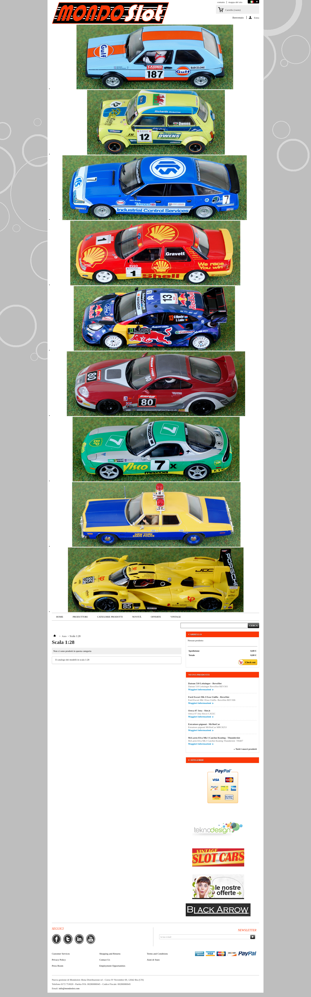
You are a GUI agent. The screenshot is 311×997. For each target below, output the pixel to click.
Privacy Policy (59, 959)
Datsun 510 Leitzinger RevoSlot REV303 (208, 686)
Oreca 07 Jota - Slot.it (199, 710)
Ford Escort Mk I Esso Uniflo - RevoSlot (208, 697)
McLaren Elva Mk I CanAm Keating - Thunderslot (214, 737)
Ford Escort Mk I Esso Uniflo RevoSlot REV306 (211, 700)
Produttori (80, 616)
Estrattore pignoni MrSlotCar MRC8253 (207, 727)
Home (59, 616)
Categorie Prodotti (110, 616)
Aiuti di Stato (153, 959)
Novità (136, 616)
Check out (248, 662)
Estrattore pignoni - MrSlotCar (204, 724)
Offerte (156, 616)
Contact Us (104, 959)
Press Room (57, 965)
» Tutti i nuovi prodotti (245, 749)
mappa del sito (235, 2)
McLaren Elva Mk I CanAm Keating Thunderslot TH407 (215, 740)
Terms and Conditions (157, 953)
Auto (64, 636)
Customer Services (61, 953)
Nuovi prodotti (198, 674)
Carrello (233, 10)
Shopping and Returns (110, 953)
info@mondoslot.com (69, 988)
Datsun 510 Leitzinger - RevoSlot (205, 683)
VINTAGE (175, 616)
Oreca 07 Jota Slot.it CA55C (202, 713)
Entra (256, 17)
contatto (221, 2)
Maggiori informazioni (199, 689)
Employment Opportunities (112, 965)
